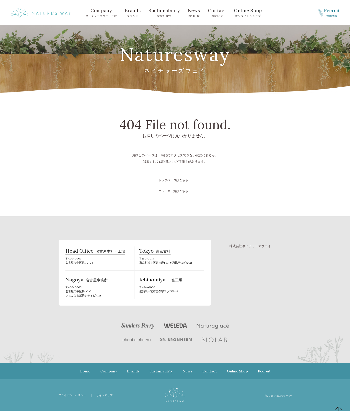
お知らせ (194, 12)
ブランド (133, 12)
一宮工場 (160, 280)
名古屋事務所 (86, 280)
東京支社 (155, 251)
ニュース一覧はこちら (173, 191)
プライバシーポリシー (73, 395)
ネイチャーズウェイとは (101, 12)
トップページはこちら (173, 180)
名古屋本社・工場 (95, 251)
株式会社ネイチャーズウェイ (250, 246)
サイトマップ (107, 395)
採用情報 (332, 12)
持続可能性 (164, 12)
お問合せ (217, 12)
